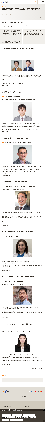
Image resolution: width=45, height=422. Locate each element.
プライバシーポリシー (7, 406)
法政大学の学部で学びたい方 (6, 414)
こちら (9, 85)
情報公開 (5, 407)
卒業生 (12, 419)
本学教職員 (16, 419)
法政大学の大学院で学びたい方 (17, 414)
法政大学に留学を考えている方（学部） (29, 414)
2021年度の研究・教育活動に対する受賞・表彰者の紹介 (14, 379)
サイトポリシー (6, 405)
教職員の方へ (27, 406)
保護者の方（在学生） (32, 417)
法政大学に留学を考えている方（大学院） (8, 417)
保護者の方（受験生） (5, 419)
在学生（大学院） (25, 417)
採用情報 (26, 405)
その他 (21, 419)
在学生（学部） (18, 417)
